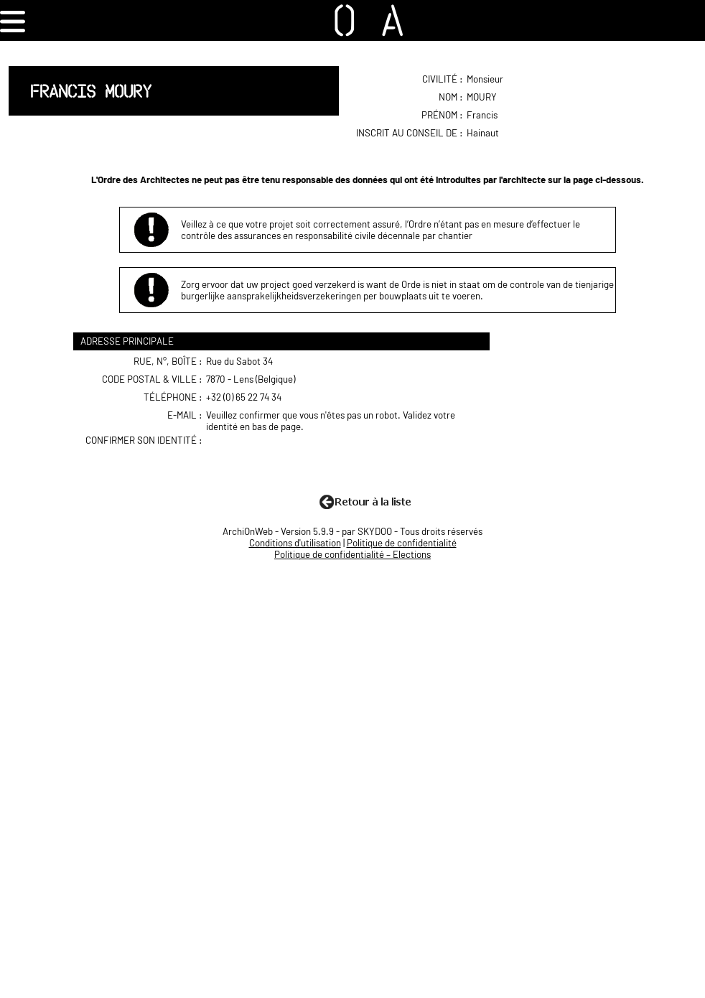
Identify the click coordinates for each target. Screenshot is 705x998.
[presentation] (317, 462)
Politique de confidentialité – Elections (352, 554)
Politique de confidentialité (402, 543)
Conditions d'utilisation (295, 543)
